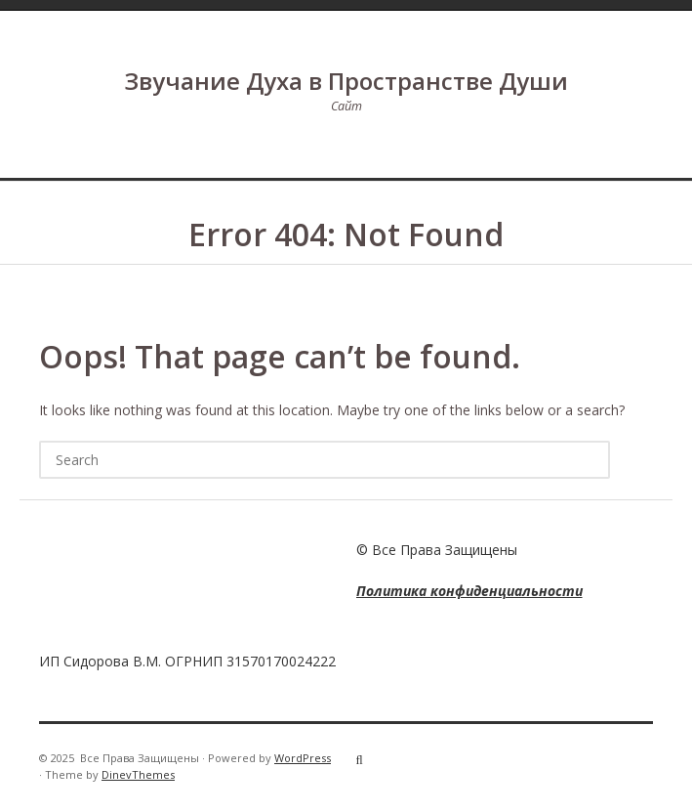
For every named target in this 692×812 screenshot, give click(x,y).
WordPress (302, 757)
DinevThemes (138, 774)
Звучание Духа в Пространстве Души (346, 80)
